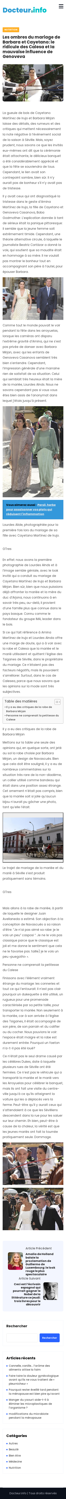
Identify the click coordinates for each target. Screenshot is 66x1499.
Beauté (13, 1449)
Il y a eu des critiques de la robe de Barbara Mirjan (29, 709)
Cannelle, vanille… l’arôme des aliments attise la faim (29, 1368)
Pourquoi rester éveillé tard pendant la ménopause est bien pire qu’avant (34, 1392)
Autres (13, 1443)
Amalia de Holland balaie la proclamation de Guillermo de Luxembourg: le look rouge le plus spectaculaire (40, 1264)
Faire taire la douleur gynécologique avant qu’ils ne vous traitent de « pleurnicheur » (34, 1380)
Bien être (15, 1455)
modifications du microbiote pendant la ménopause (28, 1416)
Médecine (15, 1461)
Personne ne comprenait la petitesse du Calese (32, 717)
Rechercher (16, 1326)
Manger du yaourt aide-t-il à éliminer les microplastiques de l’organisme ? (30, 1404)
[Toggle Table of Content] (56, 702)
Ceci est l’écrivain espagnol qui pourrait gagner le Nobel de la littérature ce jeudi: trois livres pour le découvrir (26, 1294)
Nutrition (10, 29)
